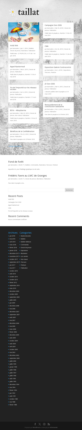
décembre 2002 (14, 355)
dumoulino (15, 48)
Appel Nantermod (17, 66)
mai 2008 (12, 309)
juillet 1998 (13, 370)
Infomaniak (54, 427)
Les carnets (24, 256)
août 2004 (13, 344)
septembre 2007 (15, 314)
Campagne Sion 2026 (53, 25)
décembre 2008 (14, 306)
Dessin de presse (15, 51)
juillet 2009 (13, 300)
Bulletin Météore (26, 242)
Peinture (53, 72)
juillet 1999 (13, 364)
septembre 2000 (15, 358)
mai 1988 (12, 402)
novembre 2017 (14, 256)
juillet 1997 (13, 373)
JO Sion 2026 (50, 84)
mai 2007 (12, 320)
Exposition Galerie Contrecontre (58, 67)
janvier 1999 (13, 367)
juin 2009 (12, 303)
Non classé (18, 115)
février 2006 (13, 332)
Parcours (47, 72)
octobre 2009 (14, 294)
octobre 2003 (14, 349)
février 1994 (13, 390)
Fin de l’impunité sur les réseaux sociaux (23, 88)
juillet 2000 (13, 361)
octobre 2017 (14, 259)
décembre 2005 (14, 335)
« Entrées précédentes (15, 146)
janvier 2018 (13, 250)
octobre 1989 (14, 399)
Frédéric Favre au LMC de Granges (27, 175)
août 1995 (13, 378)
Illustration (24, 51)
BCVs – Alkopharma (18, 110)
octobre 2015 (14, 277)
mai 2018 (12, 239)
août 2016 (13, 274)
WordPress (36, 427)
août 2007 (13, 317)
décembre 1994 (14, 384)
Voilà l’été (14, 45)
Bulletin (31, 48)
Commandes (34, 165)
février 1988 (13, 405)
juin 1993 (12, 393)
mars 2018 (13, 245)
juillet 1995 (13, 381)
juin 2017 (12, 265)
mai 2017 (12, 268)
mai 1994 (12, 387)
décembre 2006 (14, 323)
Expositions (67, 70)
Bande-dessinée (26, 236)
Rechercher (69, 190)
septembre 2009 (15, 297)
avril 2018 (12, 242)
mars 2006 (13, 329)
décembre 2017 (14, 253)
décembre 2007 (14, 312)
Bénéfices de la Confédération (22, 131)
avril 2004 (12, 346)
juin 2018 (12, 236)
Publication (31, 51)
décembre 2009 (14, 291)
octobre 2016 (14, 271)
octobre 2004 (14, 341)
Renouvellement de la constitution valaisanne (54, 106)
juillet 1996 (13, 375)
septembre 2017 (15, 262)
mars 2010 (13, 288)
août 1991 (13, 396)
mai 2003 (12, 352)
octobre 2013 (14, 279)
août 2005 (13, 338)
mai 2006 (12, 326)
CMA (46, 46)
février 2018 (13, 247)
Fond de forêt (15, 161)
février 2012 (13, 282)
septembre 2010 (15, 285)
